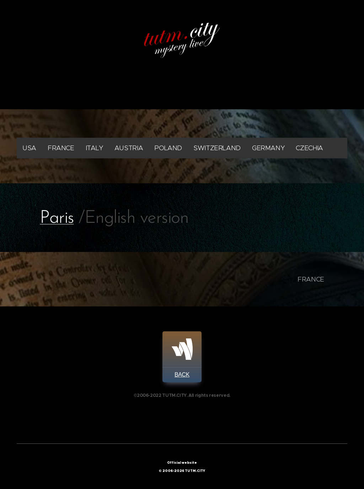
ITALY (94, 148)
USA (29, 148)
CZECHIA (309, 148)
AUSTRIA (128, 148)
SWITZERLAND (217, 148)
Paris (57, 218)
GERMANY (268, 148)
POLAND (168, 148)
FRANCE (61, 148)
